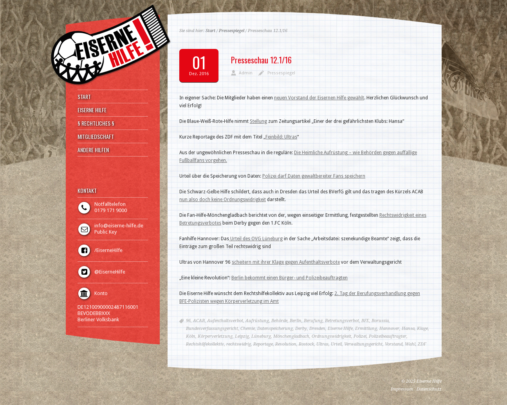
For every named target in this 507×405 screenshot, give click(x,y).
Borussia (380, 320)
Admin (246, 73)
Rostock (306, 344)
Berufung (313, 320)
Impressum (402, 389)
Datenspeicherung (275, 328)
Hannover (389, 328)
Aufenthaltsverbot (225, 320)
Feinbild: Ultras (281, 137)
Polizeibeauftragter (387, 336)
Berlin (295, 320)
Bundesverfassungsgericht (212, 328)
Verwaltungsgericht (363, 344)
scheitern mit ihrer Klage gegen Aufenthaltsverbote (286, 262)
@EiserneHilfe (109, 272)
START (84, 96)
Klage (422, 328)
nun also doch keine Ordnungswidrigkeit (222, 199)
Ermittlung (366, 328)
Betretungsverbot (342, 320)
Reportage (263, 344)
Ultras (322, 344)
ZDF (422, 344)
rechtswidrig (238, 344)
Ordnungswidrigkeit (331, 336)
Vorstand (393, 344)
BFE (365, 320)
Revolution (285, 344)
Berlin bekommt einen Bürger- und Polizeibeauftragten (289, 278)
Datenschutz (429, 389)
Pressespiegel (231, 30)
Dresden (317, 328)
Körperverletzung (215, 336)
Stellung (258, 121)
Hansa (408, 328)
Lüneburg (261, 336)
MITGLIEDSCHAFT (96, 136)
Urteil (336, 344)
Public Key (105, 232)
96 (188, 320)
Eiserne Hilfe (340, 328)
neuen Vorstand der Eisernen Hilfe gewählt (319, 98)
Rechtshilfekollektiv (205, 344)
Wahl (410, 344)
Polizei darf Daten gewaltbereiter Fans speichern (313, 176)
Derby (301, 328)
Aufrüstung (257, 320)
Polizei (360, 336)
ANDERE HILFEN (93, 150)
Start (210, 30)
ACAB (199, 320)
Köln (190, 336)
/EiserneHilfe (108, 250)
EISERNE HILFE (92, 110)
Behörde (279, 320)
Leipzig (242, 336)
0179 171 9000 (110, 210)
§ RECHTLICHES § (96, 123)
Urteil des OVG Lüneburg (256, 238)
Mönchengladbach (291, 336)
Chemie (247, 328)
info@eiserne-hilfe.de (118, 226)
